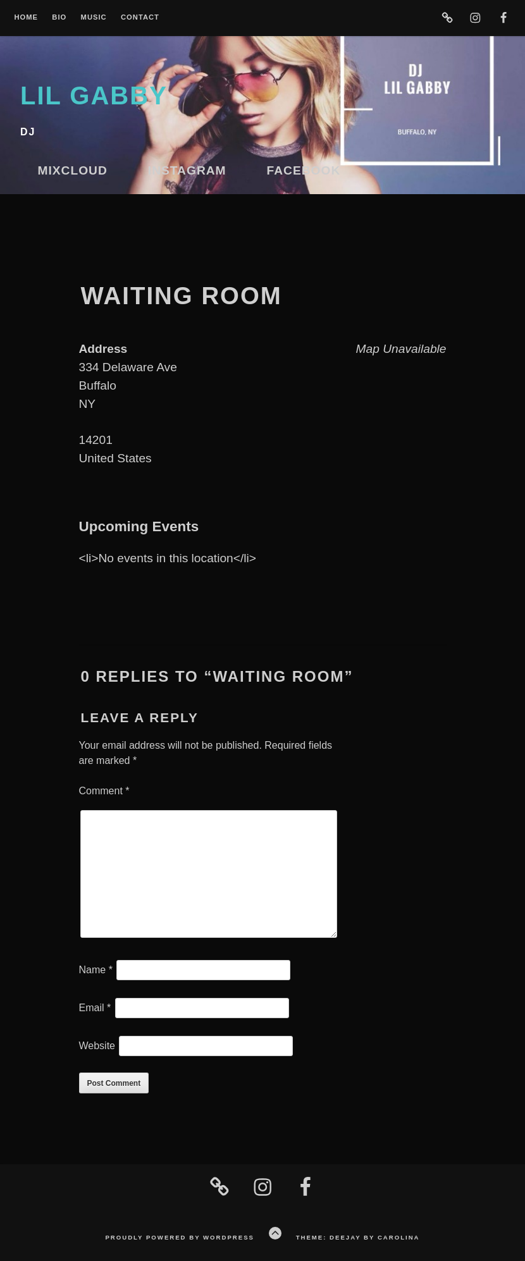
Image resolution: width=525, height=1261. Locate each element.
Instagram (187, 170)
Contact (140, 17)
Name (96, 969)
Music (94, 17)
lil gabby (94, 95)
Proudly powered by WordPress (179, 1237)
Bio (59, 17)
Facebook (304, 170)
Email (95, 1007)
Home (26, 17)
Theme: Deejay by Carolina (358, 1237)
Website (97, 1045)
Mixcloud (73, 170)
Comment (104, 790)
